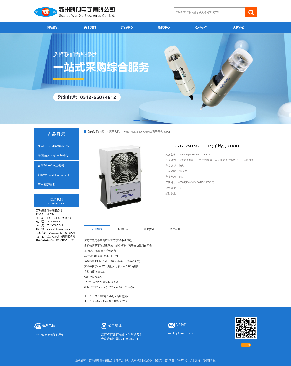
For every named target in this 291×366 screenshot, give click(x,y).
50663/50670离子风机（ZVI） (111, 301)
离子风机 (114, 131)
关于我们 (90, 27)
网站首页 (53, 27)
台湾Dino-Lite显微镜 (51, 165)
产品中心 (127, 27)
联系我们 (238, 27)
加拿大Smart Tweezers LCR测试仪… (56, 175)
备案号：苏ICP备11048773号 (171, 360)
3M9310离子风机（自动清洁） (112, 296)
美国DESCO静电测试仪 (53, 155)
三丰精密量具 (47, 184)
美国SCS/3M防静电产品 (53, 146)
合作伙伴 (201, 27)
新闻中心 (164, 27)
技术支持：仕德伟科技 (203, 360)
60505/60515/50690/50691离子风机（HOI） (148, 131)
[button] (136, 120)
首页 (102, 131)
